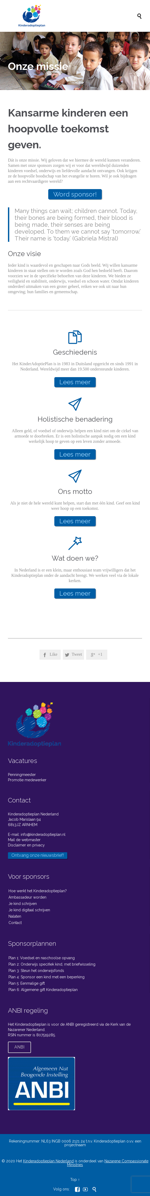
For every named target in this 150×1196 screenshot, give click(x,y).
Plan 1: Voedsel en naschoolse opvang (41, 958)
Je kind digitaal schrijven (29, 910)
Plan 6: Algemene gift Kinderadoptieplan (43, 990)
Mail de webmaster (24, 840)
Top (73, 1179)
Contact (15, 923)
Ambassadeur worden (27, 897)
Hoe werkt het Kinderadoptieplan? (37, 891)
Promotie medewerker (27, 780)
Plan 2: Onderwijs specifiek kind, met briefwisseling (51, 964)
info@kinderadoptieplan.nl (43, 834)
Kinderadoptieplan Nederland (48, 1161)
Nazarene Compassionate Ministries (107, 1163)
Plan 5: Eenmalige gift (26, 983)
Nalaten (14, 916)
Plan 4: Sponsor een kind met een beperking (46, 977)
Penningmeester (22, 775)
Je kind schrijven (22, 904)
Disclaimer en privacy (26, 845)
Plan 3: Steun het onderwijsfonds (36, 971)
